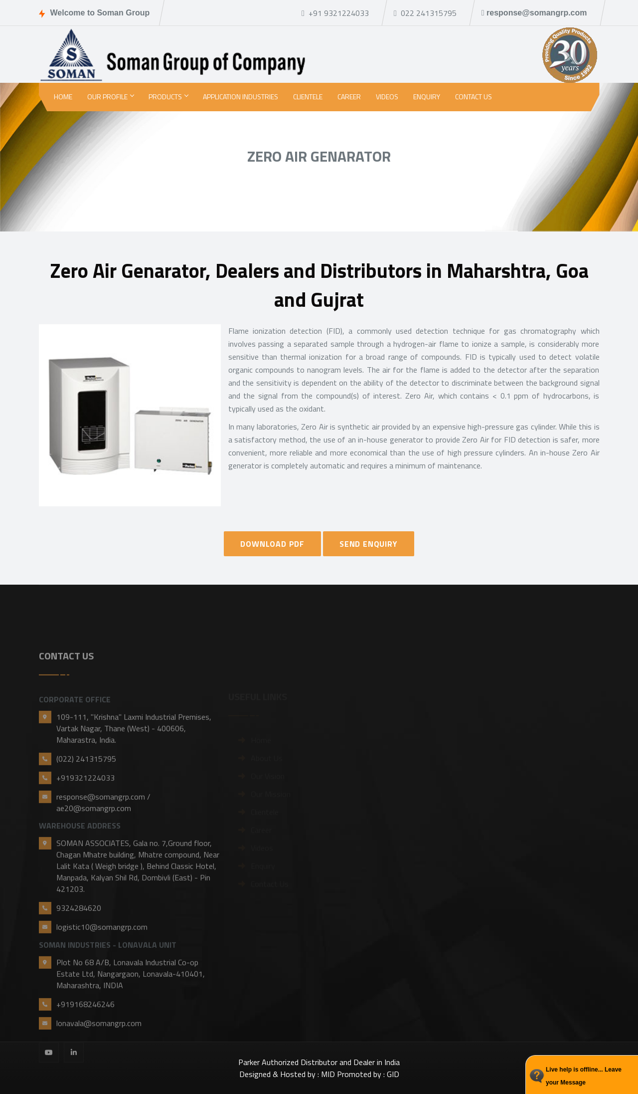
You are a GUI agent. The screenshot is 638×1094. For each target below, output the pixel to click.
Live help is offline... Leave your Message (584, 1076)
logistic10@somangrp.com (102, 969)
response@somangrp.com (534, 12)
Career (349, 96)
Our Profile (110, 96)
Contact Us (473, 96)
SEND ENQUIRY (368, 544)
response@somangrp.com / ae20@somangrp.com (103, 844)
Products (168, 96)
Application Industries (240, 96)
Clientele (307, 96)
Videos (387, 96)
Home (63, 96)
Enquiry (426, 96)
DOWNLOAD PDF (272, 544)
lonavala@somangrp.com (99, 1065)
